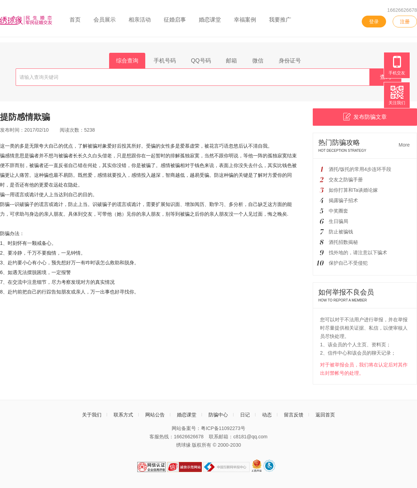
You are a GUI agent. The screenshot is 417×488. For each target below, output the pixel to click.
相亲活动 (140, 20)
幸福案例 (245, 20)
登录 (374, 21)
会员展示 (104, 20)
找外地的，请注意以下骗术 (358, 252)
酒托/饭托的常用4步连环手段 (360, 169)
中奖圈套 (338, 211)
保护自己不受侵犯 (348, 263)
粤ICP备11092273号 (223, 428)
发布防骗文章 (365, 117)
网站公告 (155, 414)
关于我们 (91, 414)
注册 (405, 21)
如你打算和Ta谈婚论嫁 (353, 190)
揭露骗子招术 (343, 200)
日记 (245, 414)
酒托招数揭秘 (343, 242)
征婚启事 (175, 20)
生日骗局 (338, 221)
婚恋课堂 (210, 20)
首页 (75, 20)
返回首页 (325, 414)
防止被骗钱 (341, 231)
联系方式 (123, 414)
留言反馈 (293, 414)
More (404, 145)
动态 (267, 414)
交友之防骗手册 (346, 179)
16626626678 (402, 10)
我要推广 (280, 20)
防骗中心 (218, 414)
